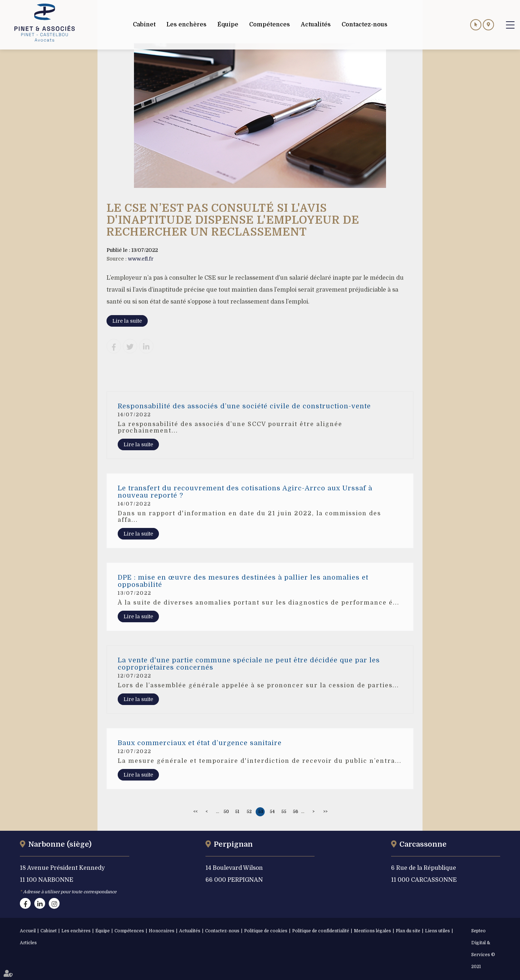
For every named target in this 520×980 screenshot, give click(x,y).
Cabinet (48, 930)
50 (226, 811)
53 (260, 811)
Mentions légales (372, 930)
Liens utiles (437, 930)
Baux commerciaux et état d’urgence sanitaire (200, 743)
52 (249, 811)
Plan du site (408, 930)
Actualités (189, 930)
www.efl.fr (140, 259)
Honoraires (161, 930)
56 (295, 811)
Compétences (129, 930)
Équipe (102, 930)
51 (237, 811)
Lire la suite (127, 321)
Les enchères (76, 930)
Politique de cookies (265, 930)
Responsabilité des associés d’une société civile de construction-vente (244, 406)
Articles (28, 942)
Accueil (28, 930)
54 (272, 811)
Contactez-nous (222, 930)
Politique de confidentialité (320, 930)
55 (283, 811)
